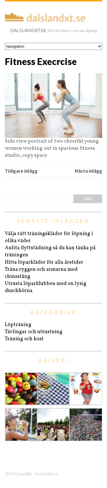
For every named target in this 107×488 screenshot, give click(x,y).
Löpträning (18, 324)
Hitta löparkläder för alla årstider (44, 262)
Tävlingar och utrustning (33, 331)
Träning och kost (24, 339)
